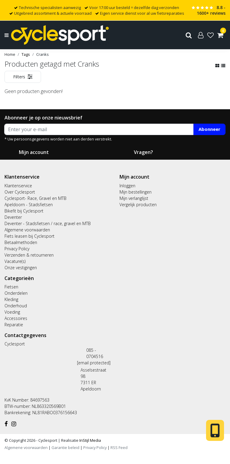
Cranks (42, 54)
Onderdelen (16, 293)
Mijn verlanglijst (133, 198)
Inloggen (127, 185)
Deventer (13, 217)
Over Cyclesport (19, 192)
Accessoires (15, 318)
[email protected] (94, 363)
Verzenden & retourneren (29, 255)
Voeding (12, 312)
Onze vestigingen (20, 267)
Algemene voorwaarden (27, 230)
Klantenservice (18, 185)
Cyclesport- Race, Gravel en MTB (35, 198)
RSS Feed (119, 447)
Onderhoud (15, 306)
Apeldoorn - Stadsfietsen (28, 204)
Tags (26, 54)
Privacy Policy (16, 249)
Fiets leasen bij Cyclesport (29, 236)
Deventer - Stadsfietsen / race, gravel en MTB (47, 223)
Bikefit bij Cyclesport (23, 211)
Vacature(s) (14, 261)
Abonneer (209, 129)
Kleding (11, 299)
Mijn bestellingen (135, 192)
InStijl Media (89, 440)
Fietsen (11, 287)
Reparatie (13, 324)
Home (9, 54)
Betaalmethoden (20, 242)
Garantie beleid (66, 447)
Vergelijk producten (138, 204)
